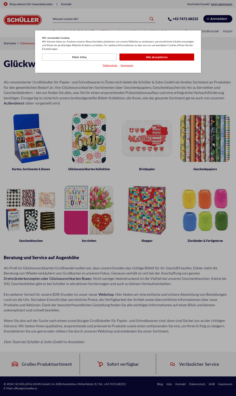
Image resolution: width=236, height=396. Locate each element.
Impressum (127, 65)
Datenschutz (110, 65)
